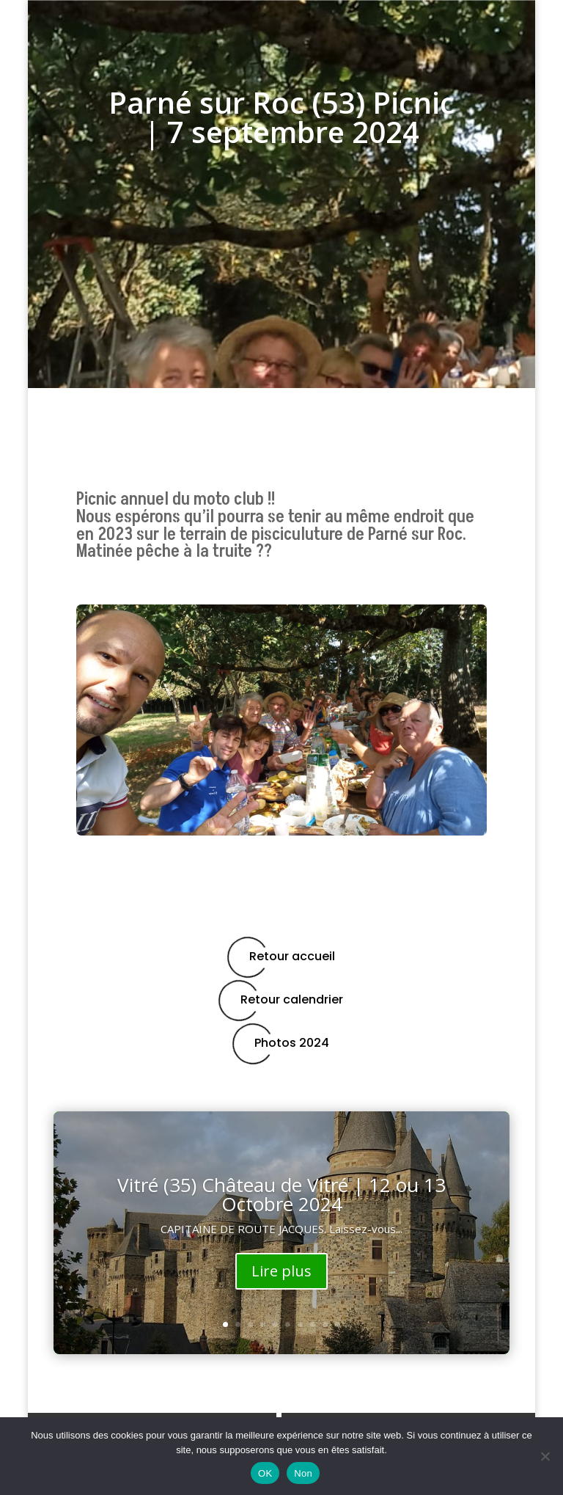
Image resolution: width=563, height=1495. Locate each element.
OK (265, 1473)
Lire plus (281, 1271)
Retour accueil (282, 957)
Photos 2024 (281, 1043)
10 (337, 1324)
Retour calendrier (281, 1000)
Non (303, 1473)
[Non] (544, 1456)
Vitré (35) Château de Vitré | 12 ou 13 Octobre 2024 (281, 1194)
